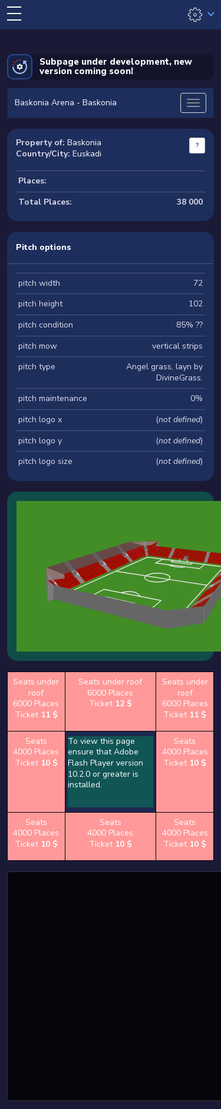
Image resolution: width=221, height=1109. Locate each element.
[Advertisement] (110, 984)
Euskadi (86, 153)
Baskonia (84, 142)
